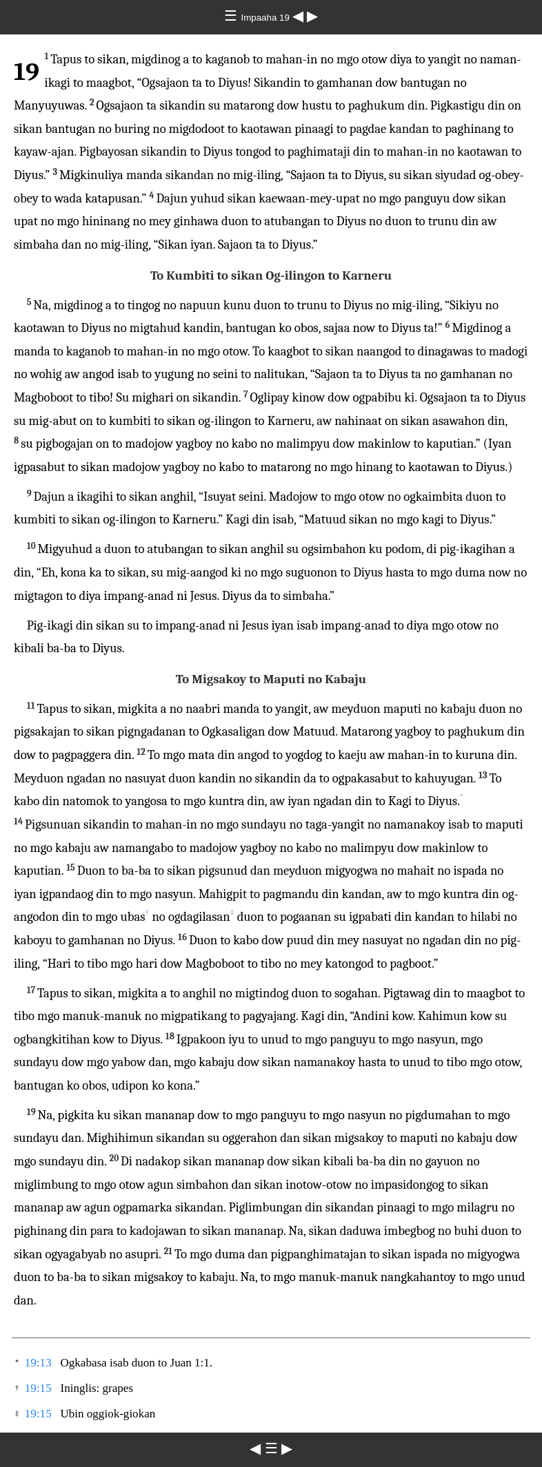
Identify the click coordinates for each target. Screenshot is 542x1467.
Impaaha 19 (266, 17)
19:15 (38, 1388)
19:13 (38, 1362)
